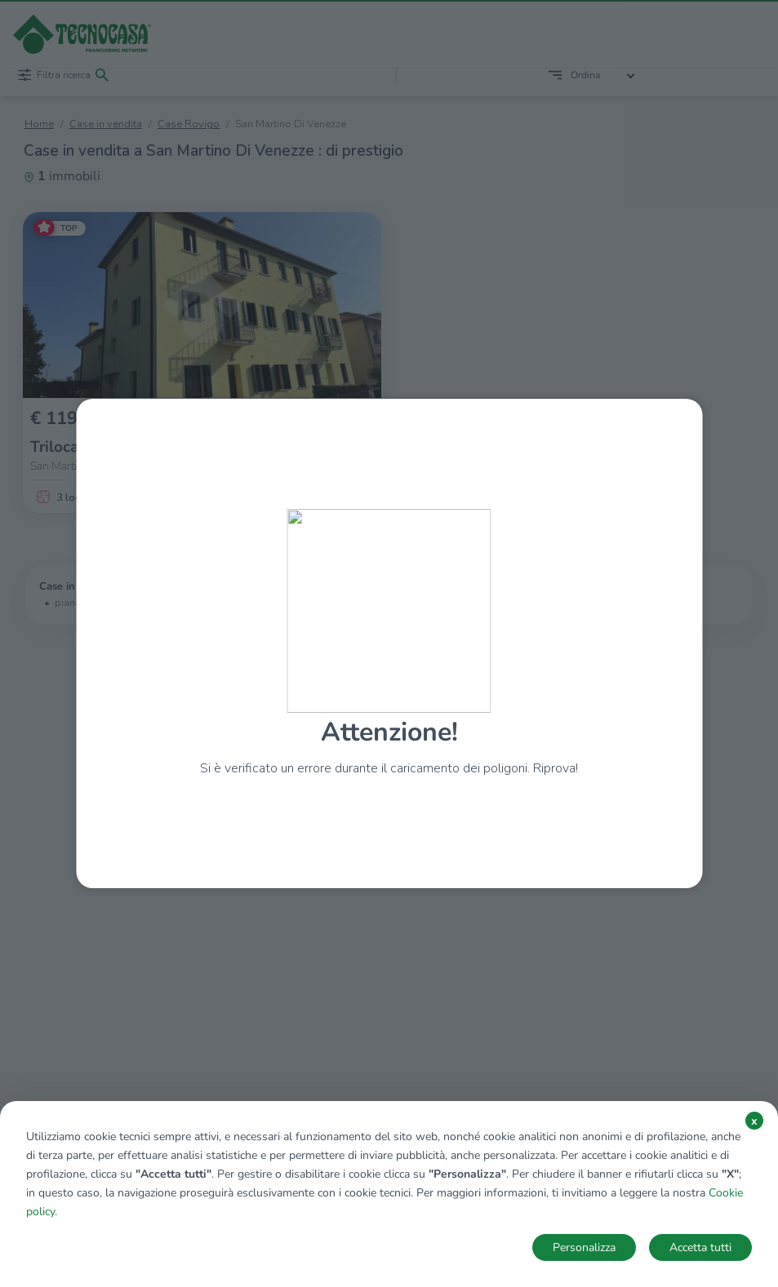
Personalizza (584, 1247)
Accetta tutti (700, 1247)
